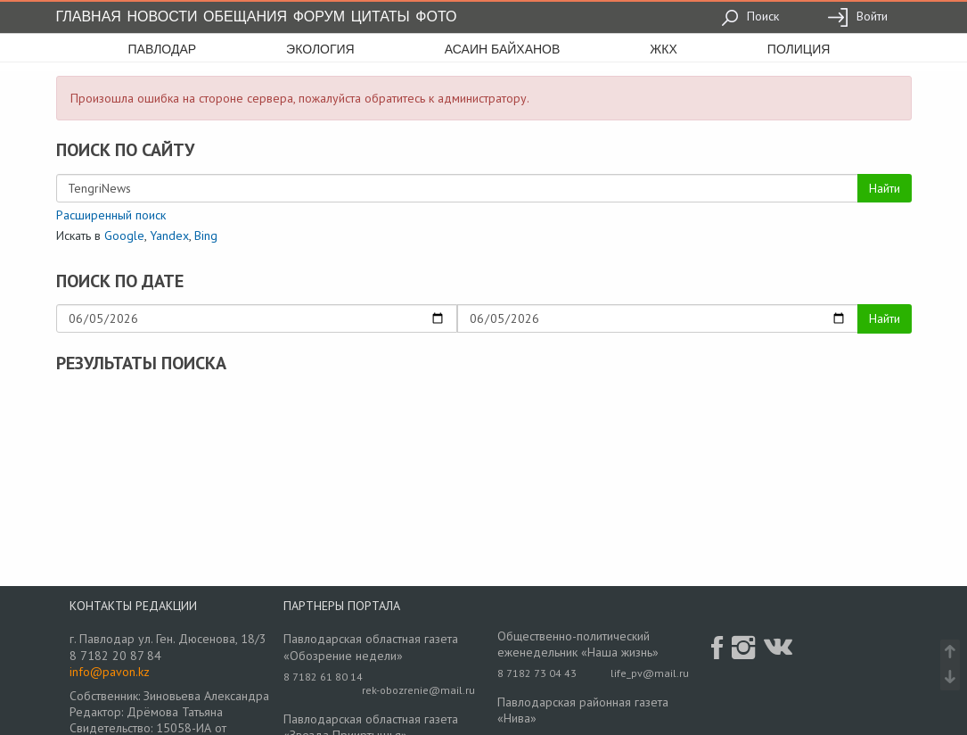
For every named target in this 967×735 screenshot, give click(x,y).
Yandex (169, 235)
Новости (162, 16)
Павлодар (162, 49)
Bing (205, 235)
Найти (884, 188)
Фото (435, 16)
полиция (799, 49)
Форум (319, 16)
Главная (88, 16)
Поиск (750, 16)
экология (320, 49)
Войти (857, 16)
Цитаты (380, 16)
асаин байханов (503, 49)
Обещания (245, 16)
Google (124, 235)
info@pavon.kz (110, 672)
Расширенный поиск (111, 215)
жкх (663, 49)
